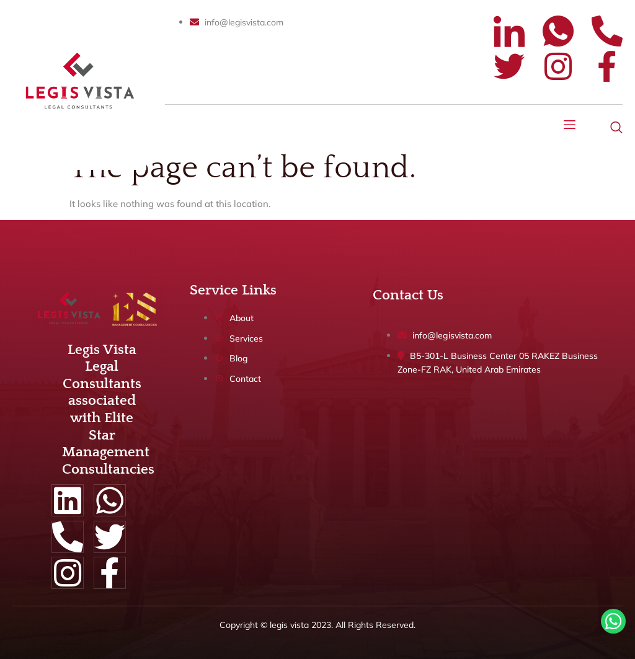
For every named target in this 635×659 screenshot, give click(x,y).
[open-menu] (570, 126)
